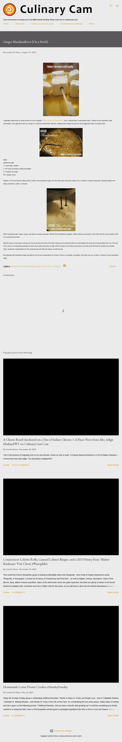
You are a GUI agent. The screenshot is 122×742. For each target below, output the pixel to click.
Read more (113, 465)
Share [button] (112, 266)
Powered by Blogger (61, 731)
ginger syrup (17, 266)
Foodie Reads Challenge (71, 23)
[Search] (110, 4)
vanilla (57, 266)
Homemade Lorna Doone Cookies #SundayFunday (35, 687)
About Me (19, 23)
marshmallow (32, 266)
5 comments (18, 592)
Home (6, 23)
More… (92, 23)
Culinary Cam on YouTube (42, 23)
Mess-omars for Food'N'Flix (53, 120)
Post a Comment (20, 465)
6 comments (18, 715)
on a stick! (46, 266)
